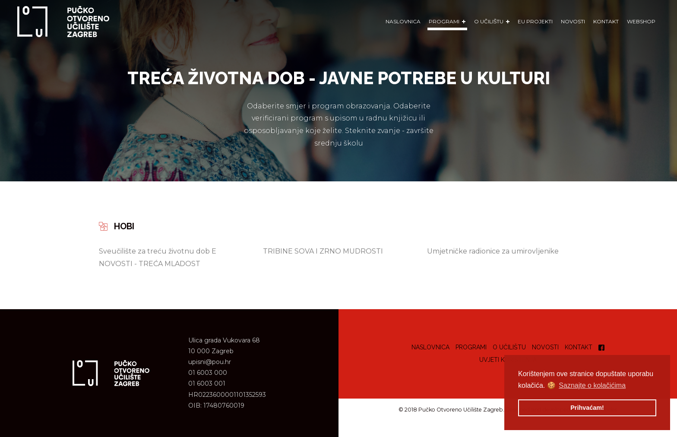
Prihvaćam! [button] (587, 407)
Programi (471, 347)
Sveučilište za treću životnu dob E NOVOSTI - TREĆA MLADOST (157, 257)
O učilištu (509, 347)
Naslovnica (403, 21)
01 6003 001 (206, 383)
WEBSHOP (641, 21)
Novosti (573, 21)
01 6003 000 (207, 373)
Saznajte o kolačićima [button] (592, 385)
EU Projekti (535, 21)
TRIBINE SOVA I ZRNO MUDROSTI (323, 251)
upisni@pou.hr (209, 362)
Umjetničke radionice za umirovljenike (493, 251)
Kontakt (606, 21)
